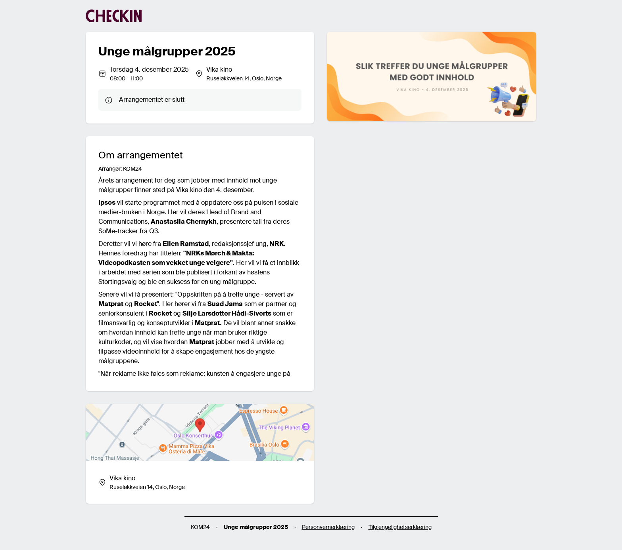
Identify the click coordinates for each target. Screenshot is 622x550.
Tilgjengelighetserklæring (400, 527)
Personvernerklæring (328, 527)
